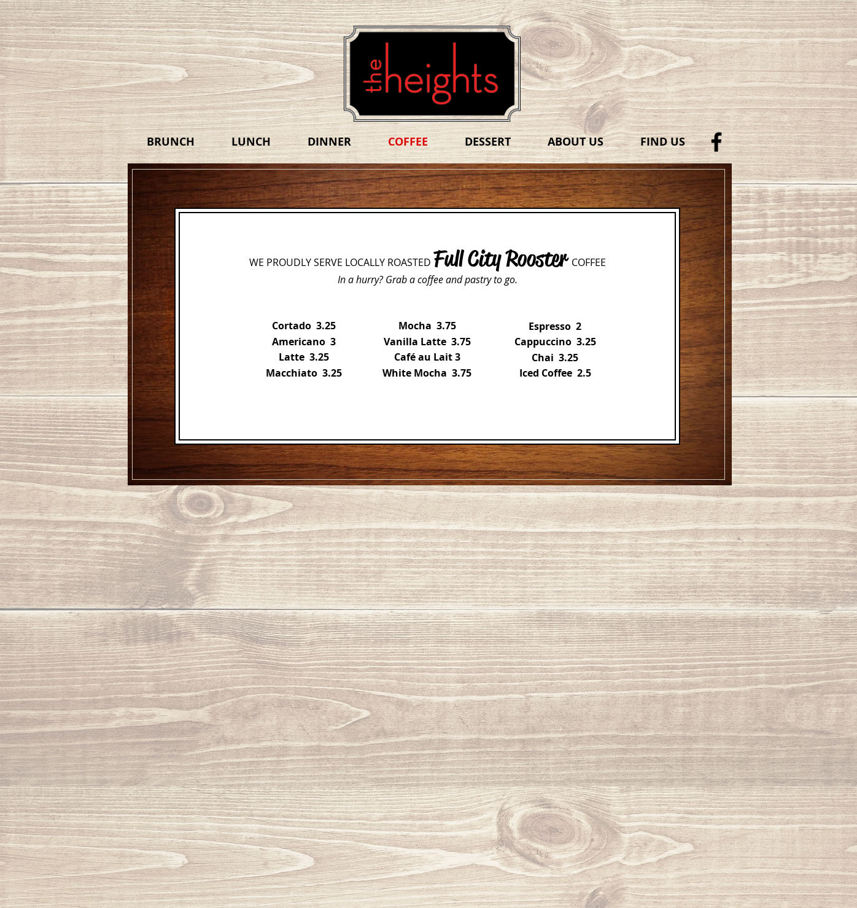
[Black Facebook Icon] (716, 142)
